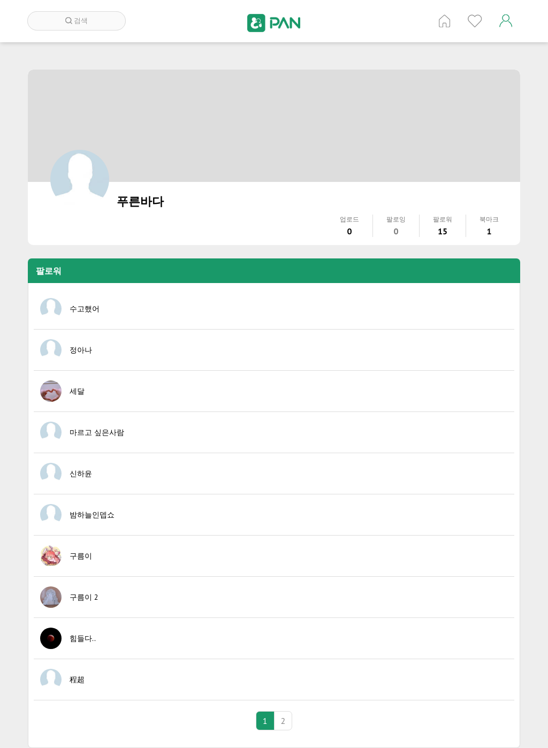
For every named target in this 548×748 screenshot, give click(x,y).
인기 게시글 (475, 20)
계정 (505, 20)
